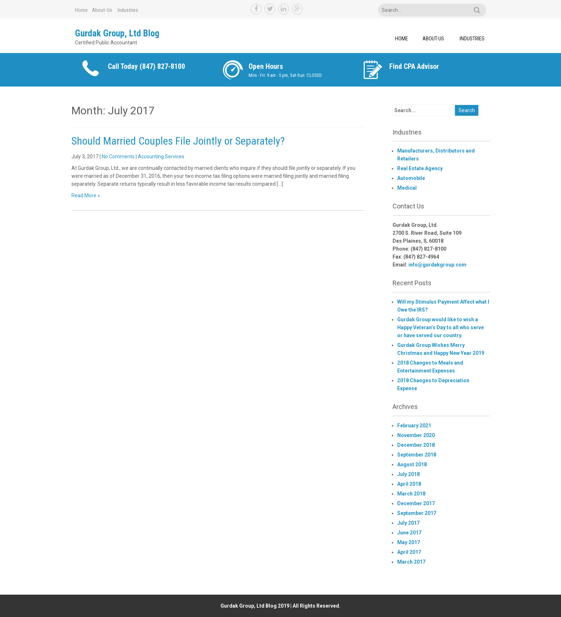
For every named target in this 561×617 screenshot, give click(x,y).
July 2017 (408, 523)
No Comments (118, 156)
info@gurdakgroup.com (437, 265)
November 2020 (416, 435)
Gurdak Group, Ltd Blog (117, 33)
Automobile (411, 178)
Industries (128, 10)
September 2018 (416, 455)
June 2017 (409, 533)
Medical (407, 188)
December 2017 (416, 503)
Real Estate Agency (420, 168)
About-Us (102, 10)
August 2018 (412, 464)
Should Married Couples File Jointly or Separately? (178, 141)
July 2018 (408, 474)
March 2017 (411, 562)
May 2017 (408, 542)
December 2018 (416, 445)
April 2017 (409, 552)
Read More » (85, 195)
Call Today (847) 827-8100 (146, 66)
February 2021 (414, 425)
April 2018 (409, 484)
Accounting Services (161, 156)
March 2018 (411, 494)
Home (81, 10)
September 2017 (416, 513)
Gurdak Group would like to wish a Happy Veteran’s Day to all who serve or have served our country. (440, 327)
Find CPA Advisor (414, 66)
